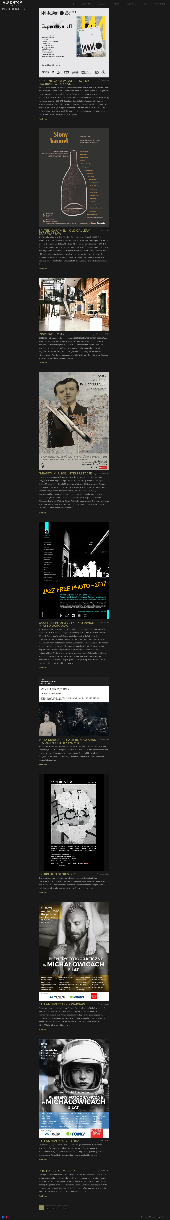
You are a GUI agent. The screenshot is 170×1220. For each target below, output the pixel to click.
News (117, 4)
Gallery (102, 4)
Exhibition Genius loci (58, 874)
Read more (43, 119)
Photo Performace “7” (57, 1170)
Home (71, 4)
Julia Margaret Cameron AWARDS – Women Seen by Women (67, 741)
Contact (131, 4)
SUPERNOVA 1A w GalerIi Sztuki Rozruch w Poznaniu (64, 82)
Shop (145, 4)
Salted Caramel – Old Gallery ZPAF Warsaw (64, 232)
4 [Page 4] (59, 1208)
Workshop (160, 4)
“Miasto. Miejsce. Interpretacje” (66, 473)
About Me (86, 4)
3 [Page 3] (53, 1208)
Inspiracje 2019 (51, 334)
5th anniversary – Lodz (59, 1141)
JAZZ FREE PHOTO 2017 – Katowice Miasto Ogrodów (66, 624)
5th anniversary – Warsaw (62, 1004)
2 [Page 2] (47, 1208)
